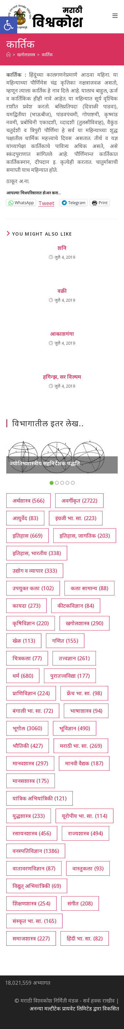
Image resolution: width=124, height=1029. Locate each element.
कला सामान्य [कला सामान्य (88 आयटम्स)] (89, 588)
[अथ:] (8, 54)
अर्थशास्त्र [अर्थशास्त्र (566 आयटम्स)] (28, 501)
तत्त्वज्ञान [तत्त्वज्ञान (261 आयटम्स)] (74, 658)
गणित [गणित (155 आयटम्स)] (65, 641)
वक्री (62, 290)
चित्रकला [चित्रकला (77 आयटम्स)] (27, 658)
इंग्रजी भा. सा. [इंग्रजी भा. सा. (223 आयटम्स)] (75, 518)
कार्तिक (47, 54)
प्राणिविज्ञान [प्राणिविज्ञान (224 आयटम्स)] (31, 693)
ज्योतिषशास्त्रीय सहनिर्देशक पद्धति (45, 463)
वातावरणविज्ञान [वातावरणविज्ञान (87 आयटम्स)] (34, 868)
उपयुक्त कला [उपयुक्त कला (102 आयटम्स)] (33, 588)
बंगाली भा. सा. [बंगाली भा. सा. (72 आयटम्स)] (33, 711)
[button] (8, 25)
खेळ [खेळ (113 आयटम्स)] (24, 641)
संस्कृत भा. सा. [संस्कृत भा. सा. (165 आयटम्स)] (34, 921)
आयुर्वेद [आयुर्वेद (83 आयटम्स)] (25, 518)
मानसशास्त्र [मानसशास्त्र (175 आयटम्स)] (31, 781)
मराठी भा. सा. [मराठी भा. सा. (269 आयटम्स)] (81, 746)
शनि (62, 247)
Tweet (46, 202)
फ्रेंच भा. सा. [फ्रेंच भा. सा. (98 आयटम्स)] (84, 693)
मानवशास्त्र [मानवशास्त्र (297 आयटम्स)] (30, 763)
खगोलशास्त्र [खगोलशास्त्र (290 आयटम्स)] (84, 623)
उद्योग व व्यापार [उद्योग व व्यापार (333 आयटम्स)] (35, 571)
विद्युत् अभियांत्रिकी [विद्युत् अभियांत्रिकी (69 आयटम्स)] (37, 886)
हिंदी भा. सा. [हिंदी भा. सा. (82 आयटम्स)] (85, 938)
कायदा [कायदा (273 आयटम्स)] (26, 606)
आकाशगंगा (62, 333)
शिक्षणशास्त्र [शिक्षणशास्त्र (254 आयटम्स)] (31, 903)
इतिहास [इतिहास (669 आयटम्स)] (27, 536)
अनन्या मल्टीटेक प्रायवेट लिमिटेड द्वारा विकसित (74, 1008)
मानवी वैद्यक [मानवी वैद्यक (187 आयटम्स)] (84, 763)
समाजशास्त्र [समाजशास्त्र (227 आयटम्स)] (31, 938)
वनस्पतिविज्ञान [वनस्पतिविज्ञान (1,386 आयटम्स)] (36, 851)
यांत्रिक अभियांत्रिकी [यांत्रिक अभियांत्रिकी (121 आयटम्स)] (39, 798)
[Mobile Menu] (115, 15)
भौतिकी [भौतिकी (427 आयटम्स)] (28, 746)
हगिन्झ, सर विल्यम (62, 376)
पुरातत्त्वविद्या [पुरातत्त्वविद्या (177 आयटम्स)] (70, 676)
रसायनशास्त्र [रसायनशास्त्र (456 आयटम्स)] (32, 833)
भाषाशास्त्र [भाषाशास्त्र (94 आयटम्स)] (86, 711)
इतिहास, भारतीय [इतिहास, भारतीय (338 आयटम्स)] (37, 553)
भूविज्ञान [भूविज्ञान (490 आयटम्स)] (74, 728)
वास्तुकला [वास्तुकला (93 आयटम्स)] (87, 868)
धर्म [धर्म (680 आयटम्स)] (23, 676)
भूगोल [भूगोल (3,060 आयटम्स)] (27, 728)
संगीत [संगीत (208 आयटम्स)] (80, 903)
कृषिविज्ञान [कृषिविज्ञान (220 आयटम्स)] (31, 623)
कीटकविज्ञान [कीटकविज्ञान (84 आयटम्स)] (76, 606)
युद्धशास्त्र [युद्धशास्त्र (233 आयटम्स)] (29, 816)
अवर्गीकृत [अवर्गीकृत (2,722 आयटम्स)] (79, 501)
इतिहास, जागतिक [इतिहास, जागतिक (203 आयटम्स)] (85, 536)
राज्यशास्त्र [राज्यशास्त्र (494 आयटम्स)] (85, 833)
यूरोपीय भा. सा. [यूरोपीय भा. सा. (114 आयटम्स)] (84, 816)
